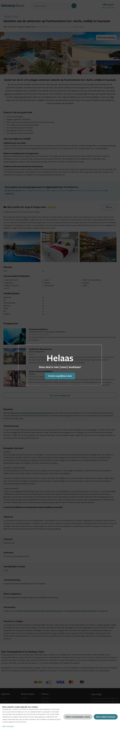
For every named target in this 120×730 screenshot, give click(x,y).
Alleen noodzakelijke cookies (78, 717)
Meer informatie (8, 726)
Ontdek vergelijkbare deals (60, 376)
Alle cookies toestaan (105, 717)
